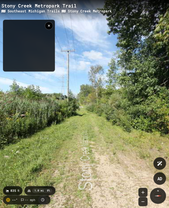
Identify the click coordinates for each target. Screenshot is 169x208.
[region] (29, 45)
